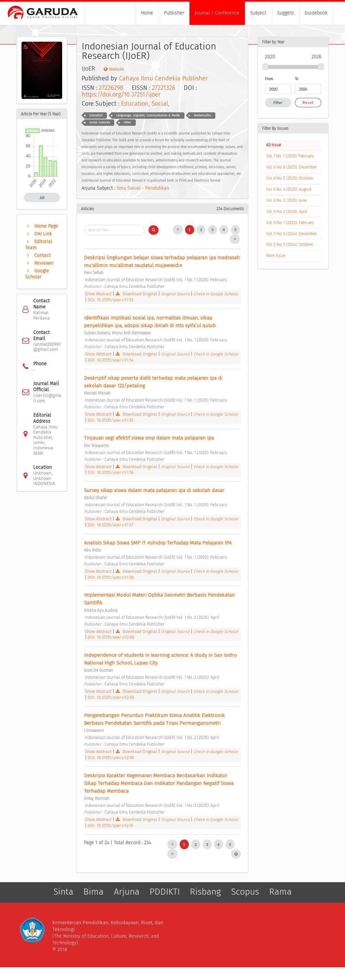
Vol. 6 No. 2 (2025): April (286, 211)
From (269, 79)
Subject (258, 13)
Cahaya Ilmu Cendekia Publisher (163, 78)
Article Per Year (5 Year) (40, 114)
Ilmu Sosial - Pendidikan (143, 188)
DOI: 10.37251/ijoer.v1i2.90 (111, 757)
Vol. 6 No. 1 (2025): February (290, 222)
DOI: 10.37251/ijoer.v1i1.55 (110, 420)
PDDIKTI (164, 891)
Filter (278, 102)
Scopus (245, 891)
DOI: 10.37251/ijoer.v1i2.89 (111, 697)
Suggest (285, 13)
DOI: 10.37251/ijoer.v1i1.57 (110, 524)
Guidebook (316, 13)
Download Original (136, 293)
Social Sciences (99, 122)
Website (113, 69)
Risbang (205, 891)
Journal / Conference (217, 13)
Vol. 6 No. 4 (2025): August (288, 189)
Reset (308, 102)
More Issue (275, 255)
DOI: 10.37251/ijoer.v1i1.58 (111, 577)
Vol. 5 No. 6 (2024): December (291, 233)
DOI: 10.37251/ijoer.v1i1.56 (111, 472)
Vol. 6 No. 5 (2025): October (289, 178)
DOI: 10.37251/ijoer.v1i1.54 (110, 360)
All (42, 197)
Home (147, 13)
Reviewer (39, 263)
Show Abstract (98, 293)
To (296, 79)
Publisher (174, 13)
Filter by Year (273, 42)
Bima (93, 891)
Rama (280, 891)
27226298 (111, 87)
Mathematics (202, 115)
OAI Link (38, 234)
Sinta (63, 891)
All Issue (273, 145)
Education (95, 115)
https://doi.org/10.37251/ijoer (121, 94)
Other (127, 122)
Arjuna (126, 891)
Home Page (41, 226)
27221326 (163, 87)
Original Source (176, 293)
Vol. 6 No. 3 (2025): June (286, 200)
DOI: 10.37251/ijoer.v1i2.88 (111, 637)
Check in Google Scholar (216, 293)
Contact (38, 255)
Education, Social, (145, 103)
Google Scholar (37, 274)
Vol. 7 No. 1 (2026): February (290, 156)
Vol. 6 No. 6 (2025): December (291, 167)
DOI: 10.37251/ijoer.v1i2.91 (110, 825)
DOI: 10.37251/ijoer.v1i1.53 (110, 299)
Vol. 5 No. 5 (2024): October (289, 244)
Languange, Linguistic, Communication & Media (148, 115)
